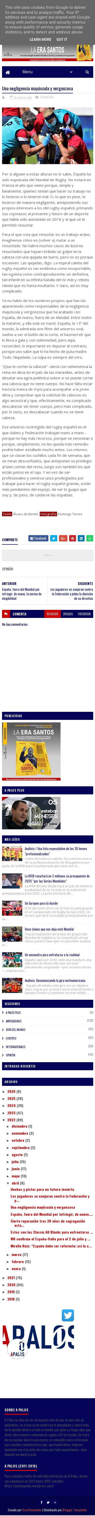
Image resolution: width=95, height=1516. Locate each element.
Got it (61, 40)
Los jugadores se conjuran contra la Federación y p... (50, 1198)
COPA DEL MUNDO (15, 1030)
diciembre (20, 1126)
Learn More (40, 40)
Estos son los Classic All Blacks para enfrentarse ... (52, 1232)
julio (16, 1162)
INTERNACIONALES (15, 1047)
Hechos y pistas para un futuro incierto (42, 1189)
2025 (11, 1098)
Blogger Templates (75, 1510)
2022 (11, 1120)
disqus (68, 614)
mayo (16, 1176)
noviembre (20, 1133)
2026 (11, 1091)
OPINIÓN (46, 98)
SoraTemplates (32, 1510)
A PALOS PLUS (13, 1013)
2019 (11, 1292)
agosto (18, 1155)
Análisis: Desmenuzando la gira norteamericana (55, 981)
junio (16, 1169)
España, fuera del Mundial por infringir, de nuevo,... (52, 1214)
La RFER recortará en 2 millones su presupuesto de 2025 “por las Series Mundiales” (57, 879)
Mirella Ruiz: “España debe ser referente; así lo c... (51, 1246)
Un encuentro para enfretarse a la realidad (52, 955)
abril (16, 1183)
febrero (18, 1262)
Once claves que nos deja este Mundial (49, 929)
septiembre (21, 1148)
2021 (11, 1278)
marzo (17, 1255)
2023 (11, 1113)
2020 (11, 1285)
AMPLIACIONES (13, 1022)
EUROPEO (11, 1039)
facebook (84, 614)
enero (17, 1269)
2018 (11, 1299)
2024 (12, 1106)
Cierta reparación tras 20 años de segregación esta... (48, 1223)
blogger (52, 614)
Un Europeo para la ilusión (41, 903)
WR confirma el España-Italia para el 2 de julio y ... (50, 1239)
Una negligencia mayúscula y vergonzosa (43, 1207)
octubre (18, 1140)
